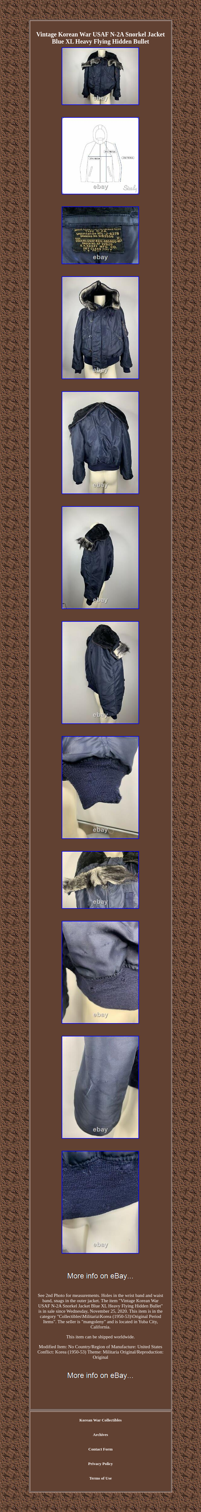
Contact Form (100, 1449)
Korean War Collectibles (100, 1420)
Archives (100, 1434)
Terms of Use (100, 1478)
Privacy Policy (100, 1463)
